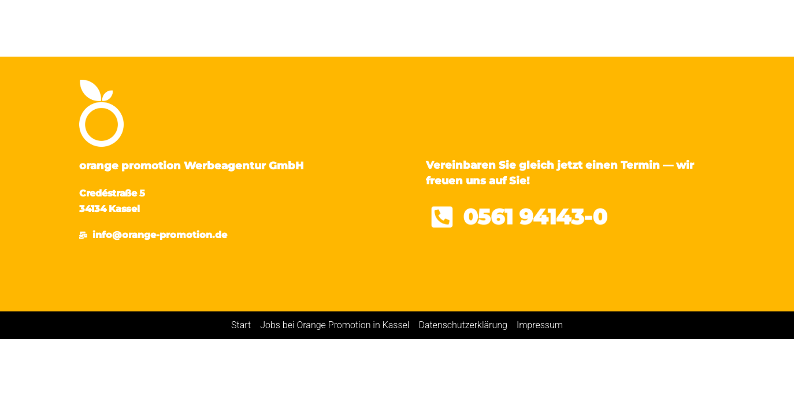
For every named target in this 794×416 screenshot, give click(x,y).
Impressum (540, 325)
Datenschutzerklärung (462, 325)
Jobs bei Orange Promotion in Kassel (334, 325)
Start (241, 325)
